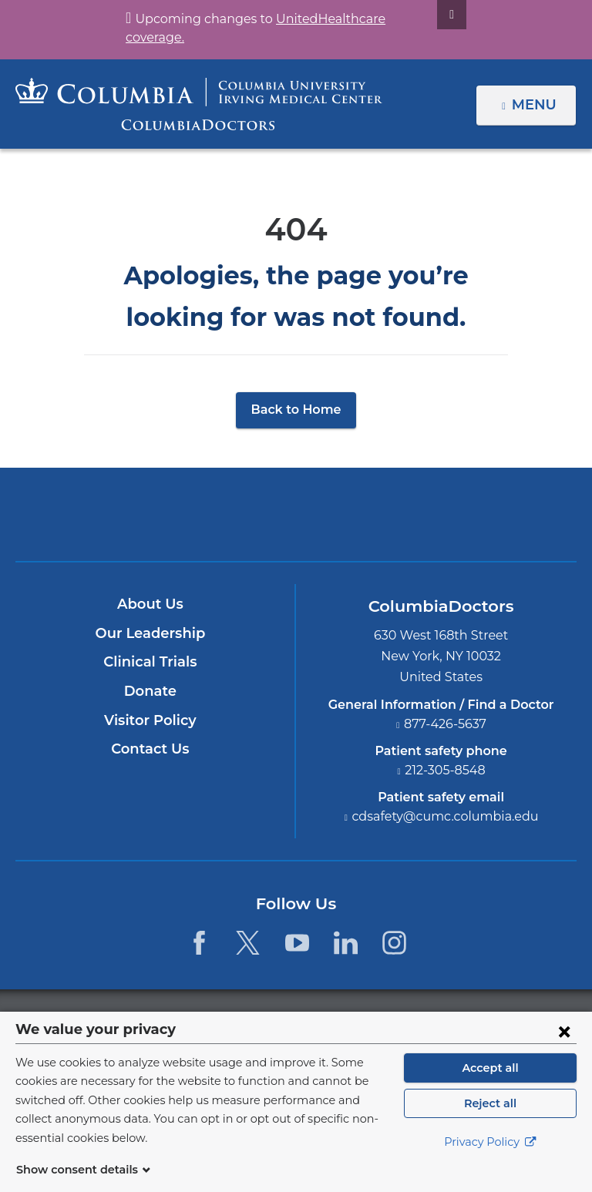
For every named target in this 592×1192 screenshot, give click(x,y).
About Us (150, 604)
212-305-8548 (445, 770)
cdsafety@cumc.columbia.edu (445, 817)
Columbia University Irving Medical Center (224, 514)
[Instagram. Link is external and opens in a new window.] (394, 942)
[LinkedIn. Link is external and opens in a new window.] (345, 942)
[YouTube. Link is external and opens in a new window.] (297, 942)
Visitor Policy (150, 720)
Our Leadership (150, 633)
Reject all (490, 1122)
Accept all (490, 1086)
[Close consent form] (564, 1049)
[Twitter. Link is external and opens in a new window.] (248, 942)
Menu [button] (536, 104)
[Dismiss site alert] (433, 14)
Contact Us (150, 749)
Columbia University (327, 1019)
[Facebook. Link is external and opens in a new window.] (199, 942)
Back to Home (296, 409)
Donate (149, 691)
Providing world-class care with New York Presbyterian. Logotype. (399, 524)
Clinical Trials (150, 662)
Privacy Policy (490, 1161)
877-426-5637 (445, 723)
